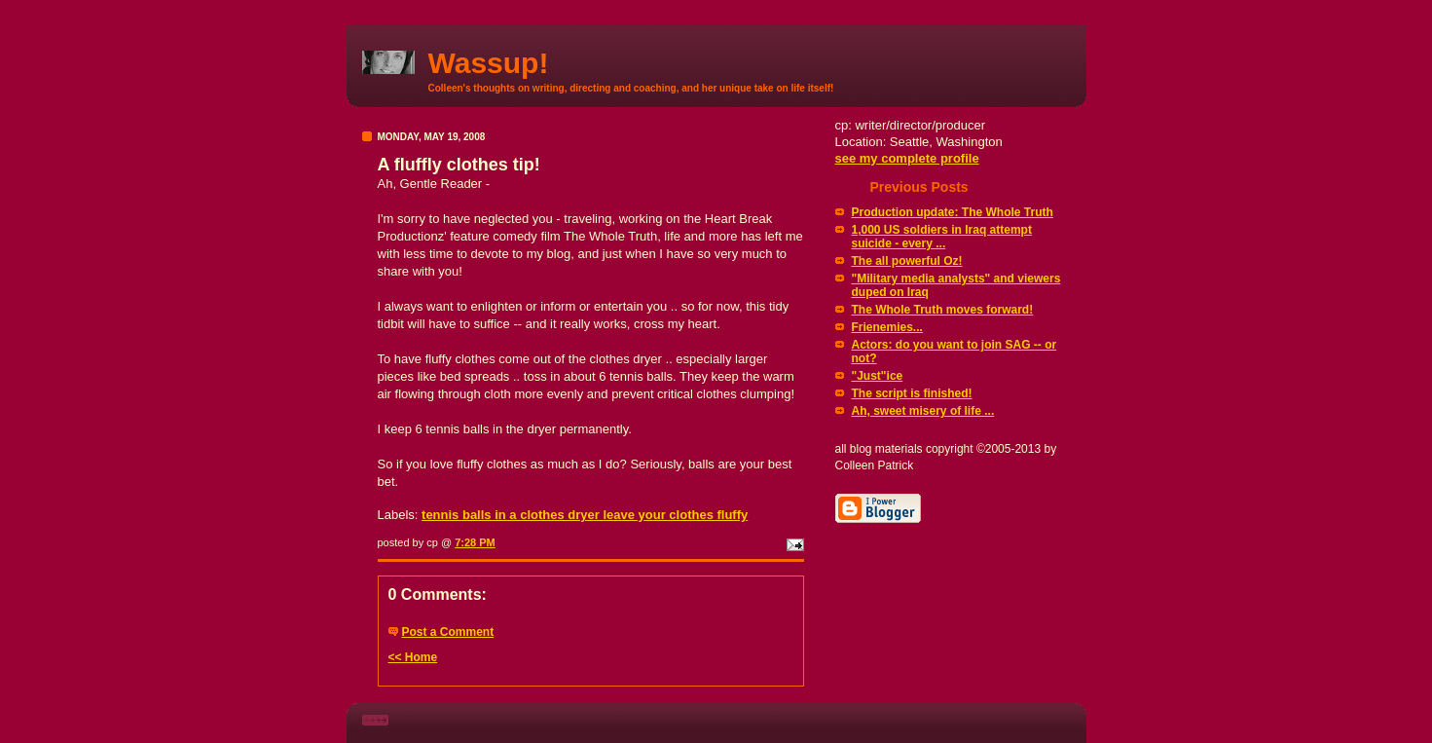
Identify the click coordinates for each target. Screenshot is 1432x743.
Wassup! (488, 63)
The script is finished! (912, 393)
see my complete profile (907, 158)
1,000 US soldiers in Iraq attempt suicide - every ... (942, 236)
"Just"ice (877, 376)
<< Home (413, 657)
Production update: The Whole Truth (952, 212)
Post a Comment (448, 632)
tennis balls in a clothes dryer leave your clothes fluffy (585, 514)
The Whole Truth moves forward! (943, 309)
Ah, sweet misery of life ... (923, 411)
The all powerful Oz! (907, 261)
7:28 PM (475, 542)
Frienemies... (887, 327)
